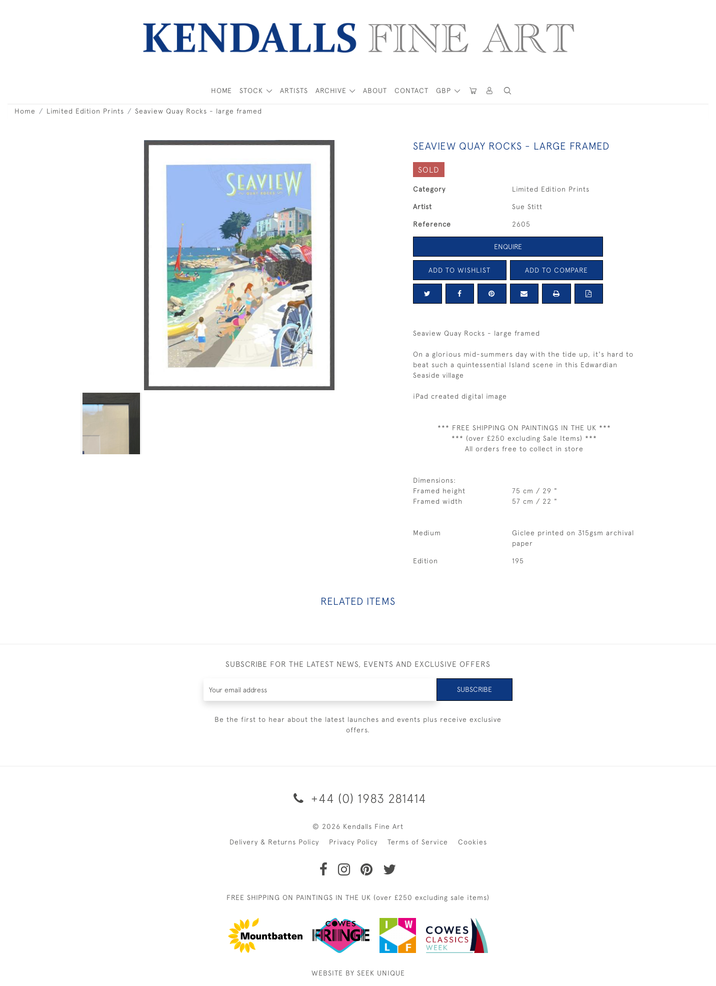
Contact (411, 91)
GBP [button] (445, 91)
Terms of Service (418, 842)
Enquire (508, 247)
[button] (507, 91)
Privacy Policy (353, 842)
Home (25, 111)
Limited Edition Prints (85, 111)
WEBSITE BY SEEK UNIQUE (358, 973)
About (375, 91)
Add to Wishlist (459, 270)
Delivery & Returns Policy (274, 842)
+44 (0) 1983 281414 (358, 798)
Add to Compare (556, 270)
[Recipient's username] (320, 689)
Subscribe (474, 689)
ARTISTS (294, 91)
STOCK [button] (253, 91)
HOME (221, 91)
